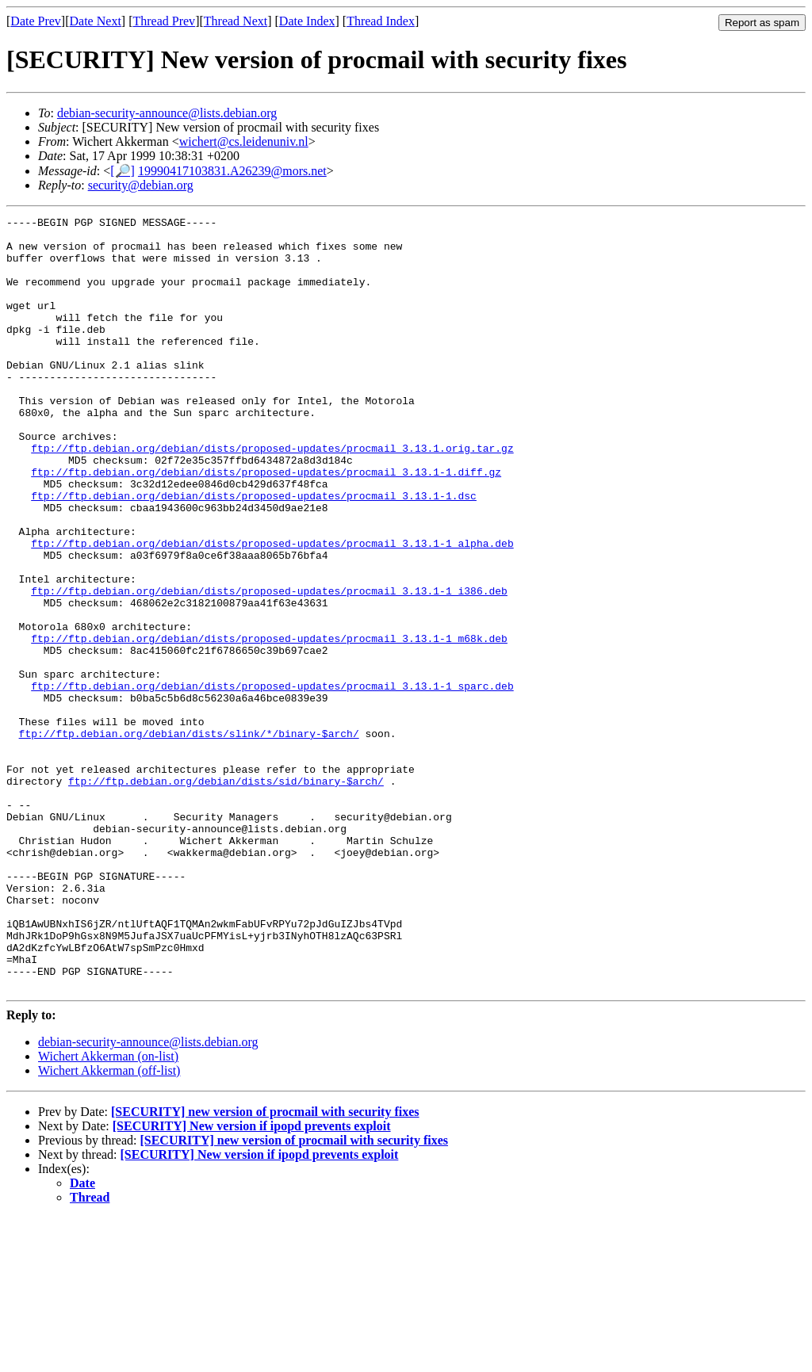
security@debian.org (140, 185)
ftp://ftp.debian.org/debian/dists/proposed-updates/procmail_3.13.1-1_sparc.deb (272, 781)
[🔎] (122, 171)
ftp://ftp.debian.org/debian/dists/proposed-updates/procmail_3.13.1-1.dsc (254, 552)
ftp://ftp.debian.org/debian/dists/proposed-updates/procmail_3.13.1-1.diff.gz (266, 524)
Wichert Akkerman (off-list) (109, 1225)
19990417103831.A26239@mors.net (232, 171)
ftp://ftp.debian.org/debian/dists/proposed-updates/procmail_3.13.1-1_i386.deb (269, 666)
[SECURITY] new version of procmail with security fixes (265, 1266)
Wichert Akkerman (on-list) (108, 1210)
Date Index (307, 21)
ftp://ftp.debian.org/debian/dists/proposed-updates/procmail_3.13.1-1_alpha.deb (272, 609)
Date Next (95, 21)
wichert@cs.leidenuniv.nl (243, 141)
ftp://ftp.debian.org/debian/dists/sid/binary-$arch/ (226, 895)
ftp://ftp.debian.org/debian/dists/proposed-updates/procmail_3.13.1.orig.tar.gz (272, 495)
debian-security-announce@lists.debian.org (167, 113)
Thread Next (235, 21)
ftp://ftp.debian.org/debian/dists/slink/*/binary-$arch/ (189, 838)
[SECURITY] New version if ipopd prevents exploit (252, 1280)
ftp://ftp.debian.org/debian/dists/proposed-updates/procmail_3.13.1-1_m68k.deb (269, 724)
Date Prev (35, 21)
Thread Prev (163, 21)
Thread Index (381, 21)
